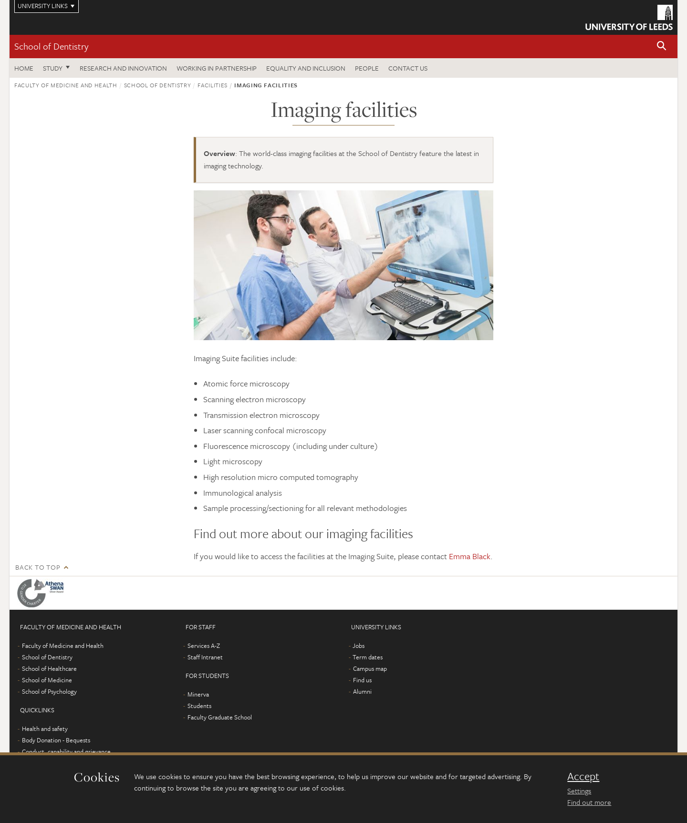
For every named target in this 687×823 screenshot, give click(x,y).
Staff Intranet (205, 657)
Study (52, 68)
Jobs (358, 645)
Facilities (213, 85)
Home (23, 68)
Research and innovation (123, 68)
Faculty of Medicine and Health (65, 85)
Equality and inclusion (305, 68)
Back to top (37, 567)
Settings (579, 790)
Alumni (362, 691)
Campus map (370, 668)
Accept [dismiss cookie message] (583, 776)
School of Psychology (49, 691)
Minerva (198, 694)
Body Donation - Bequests (56, 740)
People (367, 68)
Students (199, 705)
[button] (662, 46)
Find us (362, 680)
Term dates (368, 657)
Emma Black (469, 556)
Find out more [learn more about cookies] (589, 802)
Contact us (407, 68)
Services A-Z (203, 645)
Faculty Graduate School (219, 717)
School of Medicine (47, 680)
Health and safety (45, 728)
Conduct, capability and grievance (66, 751)
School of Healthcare (49, 668)
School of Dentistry (51, 46)
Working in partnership (217, 68)
